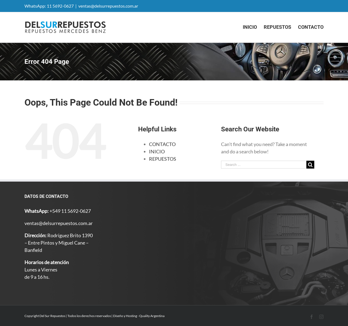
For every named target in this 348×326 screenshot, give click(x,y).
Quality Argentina (151, 316)
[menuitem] (253, 27)
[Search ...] (263, 165)
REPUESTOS (162, 159)
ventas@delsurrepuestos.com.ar (108, 5)
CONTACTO (162, 144)
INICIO (157, 151)
